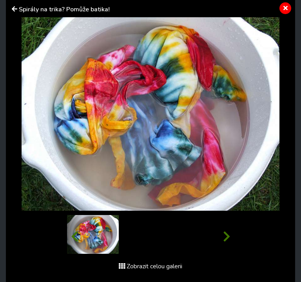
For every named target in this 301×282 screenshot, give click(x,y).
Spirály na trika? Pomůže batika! (64, 9)
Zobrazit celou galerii (150, 266)
